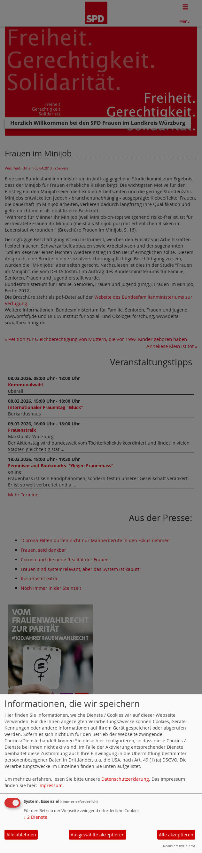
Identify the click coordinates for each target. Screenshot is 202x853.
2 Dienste (35, 817)
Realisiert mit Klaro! (179, 845)
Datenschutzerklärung (125, 779)
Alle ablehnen (21, 835)
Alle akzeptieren (176, 835)
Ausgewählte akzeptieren (98, 835)
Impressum (50, 785)
